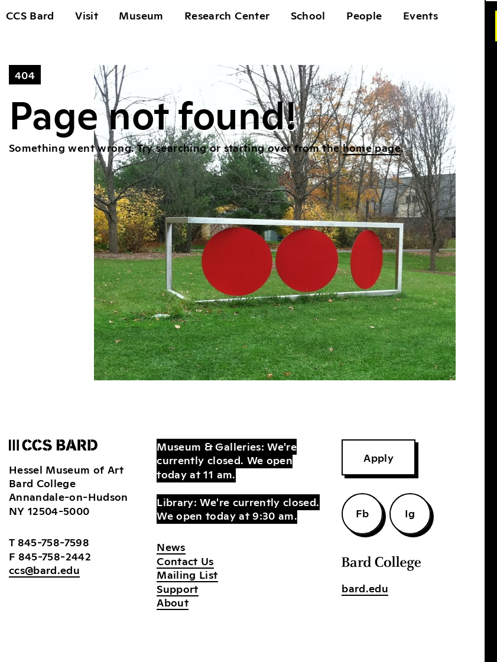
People (364, 15)
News (171, 546)
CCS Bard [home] (30, 15)
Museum (141, 15)
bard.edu (365, 588)
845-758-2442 (54, 556)
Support (177, 588)
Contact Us (185, 560)
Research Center (226, 15)
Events (420, 15)
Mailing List (187, 574)
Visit (86, 15)
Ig (410, 513)
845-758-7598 (53, 541)
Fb (362, 513)
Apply (378, 457)
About (173, 602)
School (308, 15)
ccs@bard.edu (44, 569)
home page (372, 147)
